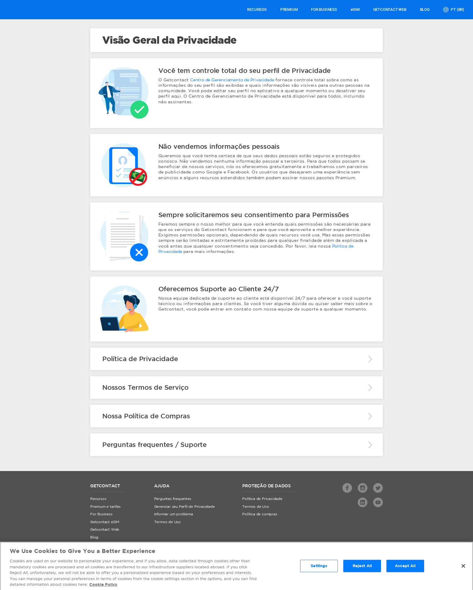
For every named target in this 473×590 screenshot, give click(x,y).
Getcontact (26, 9)
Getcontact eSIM (104, 522)
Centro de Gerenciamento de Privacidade (232, 80)
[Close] (463, 567)
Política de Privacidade (262, 499)
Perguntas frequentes (172, 499)
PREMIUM (289, 9)
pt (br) (457, 9)
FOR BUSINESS (324, 9)
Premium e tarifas (105, 506)
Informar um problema (173, 514)
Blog (425, 9)
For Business (101, 514)
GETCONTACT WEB (389, 9)
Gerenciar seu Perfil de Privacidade (184, 506)
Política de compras (259, 514)
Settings (319, 567)
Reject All (362, 567)
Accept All (405, 567)
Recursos (256, 9)
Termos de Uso (167, 522)
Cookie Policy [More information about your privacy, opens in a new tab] (103, 586)
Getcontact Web (104, 529)
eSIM (355, 9)
